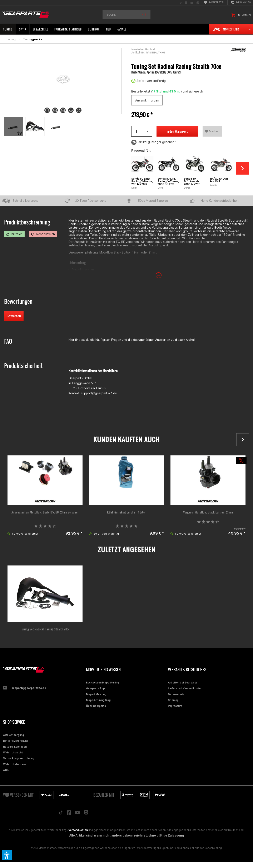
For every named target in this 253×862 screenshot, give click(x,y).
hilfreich (14, 234)
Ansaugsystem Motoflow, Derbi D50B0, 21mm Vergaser (45, 512)
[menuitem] (180, 3)
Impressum (175, 705)
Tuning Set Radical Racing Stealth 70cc (45, 629)
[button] (7, 855)
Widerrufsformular (15, 764)
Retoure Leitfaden (15, 746)
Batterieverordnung (15, 740)
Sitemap (173, 700)
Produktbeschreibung (27, 222)
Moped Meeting (96, 694)
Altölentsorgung (13, 735)
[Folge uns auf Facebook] (69, 813)
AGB (6, 770)
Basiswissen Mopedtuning (102, 682)
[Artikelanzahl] (141, 131)
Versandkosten (78, 830)
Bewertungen (18, 301)
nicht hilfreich (43, 234)
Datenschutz (176, 694)
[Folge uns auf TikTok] (61, 813)
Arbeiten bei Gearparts (182, 682)
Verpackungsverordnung (18, 758)
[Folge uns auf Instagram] (86, 813)
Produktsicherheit (23, 365)
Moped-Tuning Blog (98, 700)
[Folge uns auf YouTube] (77, 813)
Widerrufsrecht (13, 752)
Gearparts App (95, 688)
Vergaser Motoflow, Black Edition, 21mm (208, 512)
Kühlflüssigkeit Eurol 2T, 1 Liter (126, 512)
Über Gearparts (96, 705)
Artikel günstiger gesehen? (153, 142)
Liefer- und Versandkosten (185, 688)
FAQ (8, 341)
